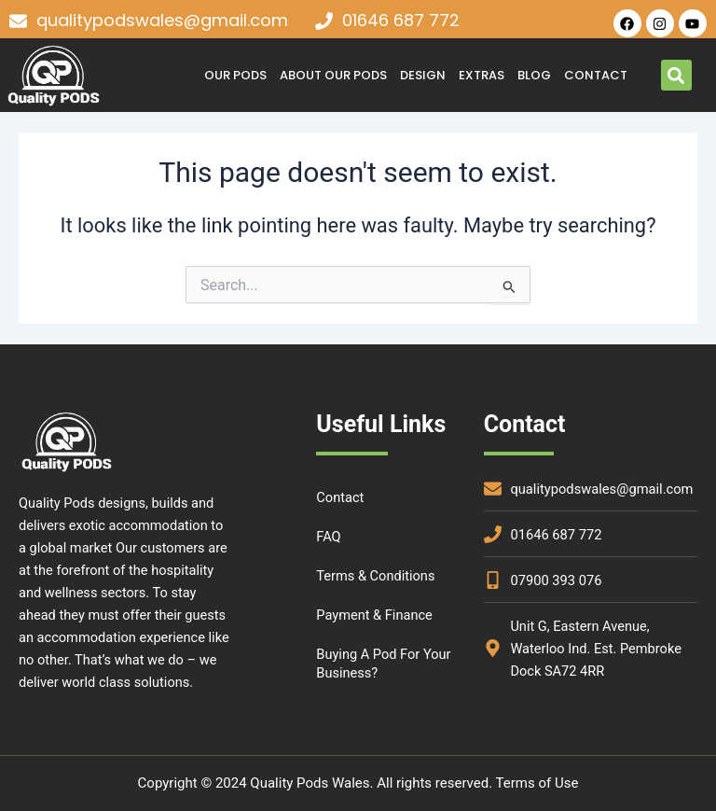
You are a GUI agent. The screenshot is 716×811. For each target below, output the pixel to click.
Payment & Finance (374, 615)
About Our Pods (333, 75)
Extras (481, 75)
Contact (595, 75)
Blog (534, 75)
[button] (676, 75)
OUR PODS (235, 75)
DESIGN (423, 75)
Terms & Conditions (375, 575)
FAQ (328, 536)
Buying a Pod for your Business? (383, 663)
